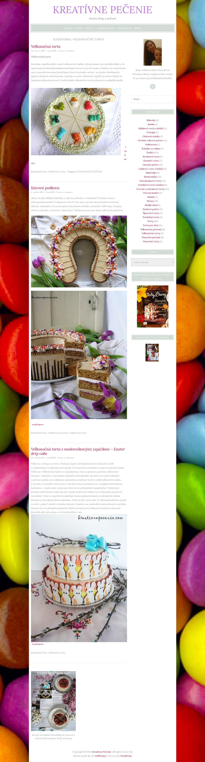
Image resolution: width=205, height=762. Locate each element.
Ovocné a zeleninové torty (150, 189)
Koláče (79, 28)
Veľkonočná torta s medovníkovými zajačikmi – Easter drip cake (76, 451)
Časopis (151, 132)
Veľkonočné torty (56, 171)
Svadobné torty (151, 217)
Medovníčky (150, 176)
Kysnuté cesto (151, 160)
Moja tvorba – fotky (129, 28)
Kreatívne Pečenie (102, 9)
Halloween (151, 144)
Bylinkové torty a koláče (151, 128)
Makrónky (151, 172)
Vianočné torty (151, 241)
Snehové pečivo (151, 209)
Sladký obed (151, 205)
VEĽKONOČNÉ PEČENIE (89, 171)
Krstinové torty (151, 156)
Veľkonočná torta (47, 46)
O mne (68, 28)
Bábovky (151, 120)
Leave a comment (67, 51)
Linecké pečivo (106, 28)
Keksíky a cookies (151, 148)
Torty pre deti (150, 225)
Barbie (151, 124)
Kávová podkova (46, 187)
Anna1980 (52, 51)
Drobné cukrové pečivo (150, 140)
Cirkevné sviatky (151, 136)
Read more (37, 424)
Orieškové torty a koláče (151, 184)
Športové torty (151, 213)
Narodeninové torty (150, 180)
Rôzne (150, 201)
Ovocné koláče (151, 192)
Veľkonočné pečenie (58, 432)
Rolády (151, 197)
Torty (89, 28)
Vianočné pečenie (151, 237)
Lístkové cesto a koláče (151, 168)
